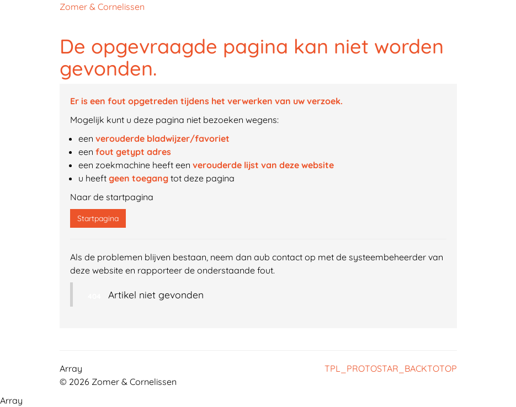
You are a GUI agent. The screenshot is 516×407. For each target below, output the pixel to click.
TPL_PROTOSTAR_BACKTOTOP (391, 368)
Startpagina (98, 218)
